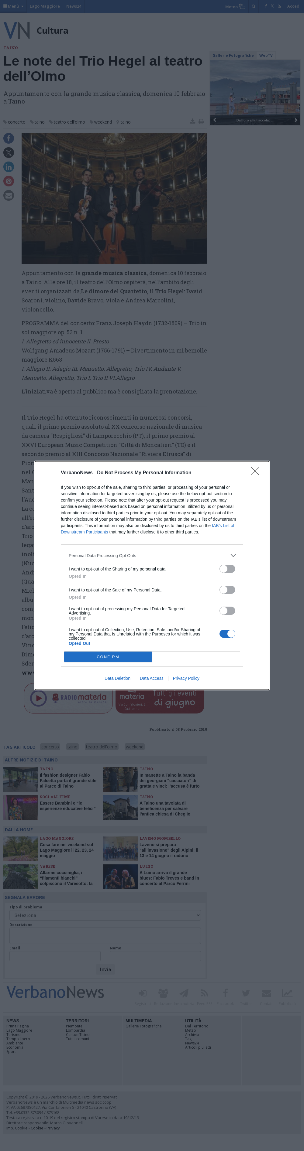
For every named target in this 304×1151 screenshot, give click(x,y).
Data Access (152, 678)
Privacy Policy (186, 678)
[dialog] (152, 575)
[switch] (227, 569)
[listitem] (152, 555)
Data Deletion (117, 678)
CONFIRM (108, 657)
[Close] (257, 473)
